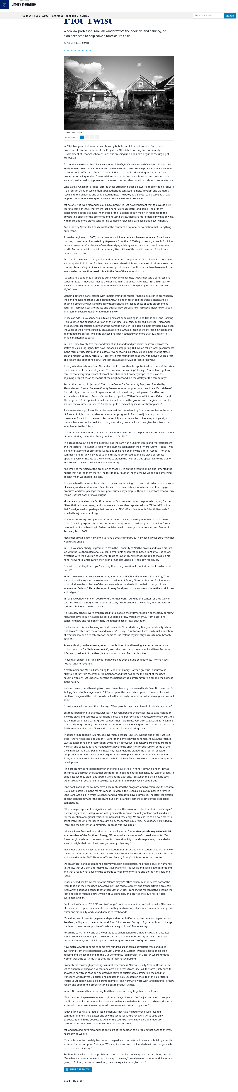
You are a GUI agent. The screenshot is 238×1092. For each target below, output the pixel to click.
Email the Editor (78, 1069)
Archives (58, 15)
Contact (85, 15)
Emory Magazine (33, 8)
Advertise (72, 15)
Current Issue (31, 15)
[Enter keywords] (208, 15)
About (46, 15)
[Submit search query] (230, 15)
